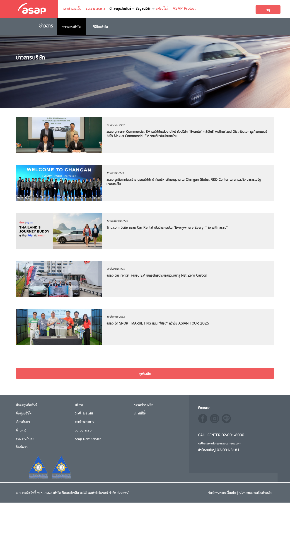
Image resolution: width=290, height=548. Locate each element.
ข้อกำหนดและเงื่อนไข (222, 492)
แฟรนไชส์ (162, 9)
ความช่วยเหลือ (143, 404)
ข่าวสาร (21, 430)
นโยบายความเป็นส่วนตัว (255, 492)
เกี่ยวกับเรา (23, 421)
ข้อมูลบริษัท (143, 9)
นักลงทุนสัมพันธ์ (120, 9)
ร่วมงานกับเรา (25, 438)
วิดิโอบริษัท (100, 26)
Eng (268, 9)
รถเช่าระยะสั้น (72, 9)
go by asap (83, 430)
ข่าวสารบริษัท (71, 26)
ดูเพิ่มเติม (145, 373)
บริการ (79, 404)
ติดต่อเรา (22, 446)
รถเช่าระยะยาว (95, 9)
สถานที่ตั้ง (140, 413)
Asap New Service (88, 438)
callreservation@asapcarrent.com (219, 443)
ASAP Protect (184, 9)
